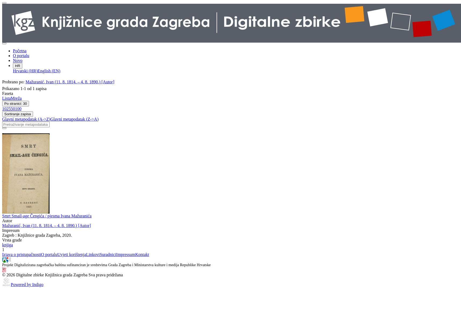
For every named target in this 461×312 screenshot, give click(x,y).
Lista (6, 98)
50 (13, 108)
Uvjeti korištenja (71, 254)
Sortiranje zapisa (17, 114)
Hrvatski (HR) (25, 71)
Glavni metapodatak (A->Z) (26, 119)
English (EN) (49, 71)
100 (18, 108)
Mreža (16, 98)
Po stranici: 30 (15, 104)
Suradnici (108, 254)
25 (8, 108)
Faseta (7, 93)
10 (4, 108)
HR (17, 66)
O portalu (21, 55)
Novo (18, 60)
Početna (20, 51)
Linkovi (93, 254)
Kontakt (142, 254)
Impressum (125, 254)
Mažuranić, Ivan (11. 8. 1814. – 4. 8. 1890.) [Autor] (69, 82)
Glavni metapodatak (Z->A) (74, 119)
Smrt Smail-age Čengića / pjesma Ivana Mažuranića (47, 216)
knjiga (7, 245)
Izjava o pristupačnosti (21, 254)
